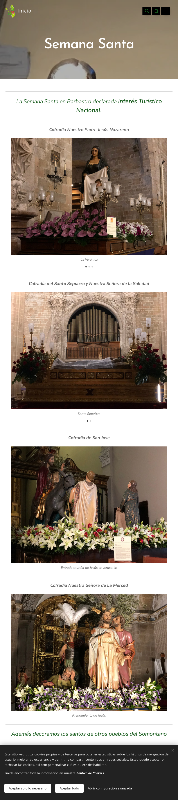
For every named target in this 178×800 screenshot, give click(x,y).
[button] (146, 11)
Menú (164, 11)
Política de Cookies (90, 772)
